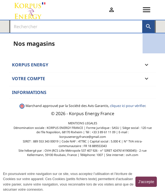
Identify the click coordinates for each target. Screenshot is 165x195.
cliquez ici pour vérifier (127, 105)
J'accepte (146, 182)
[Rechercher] (76, 26)
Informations (29, 92)
